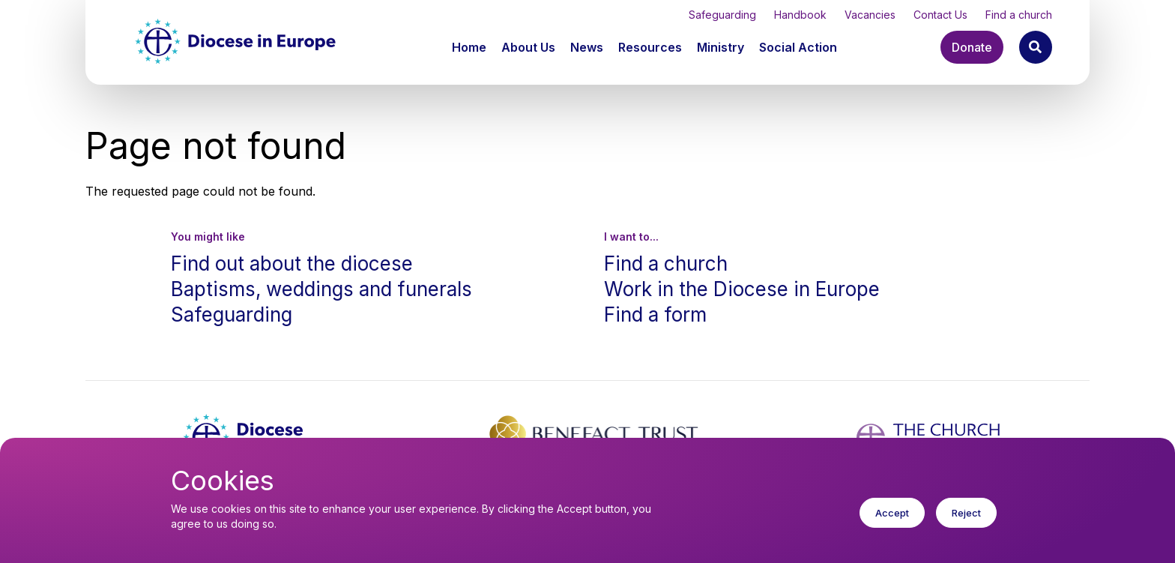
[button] (530, 47)
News (586, 47)
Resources (650, 47)
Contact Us (940, 14)
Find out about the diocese (292, 263)
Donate (972, 47)
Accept (892, 525)
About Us (528, 47)
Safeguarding (722, 14)
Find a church (1018, 14)
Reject (966, 525)
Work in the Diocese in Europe (742, 289)
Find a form (655, 314)
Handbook (800, 14)
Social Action (798, 47)
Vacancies (870, 14)
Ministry (720, 47)
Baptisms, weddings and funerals (321, 289)
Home (469, 47)
